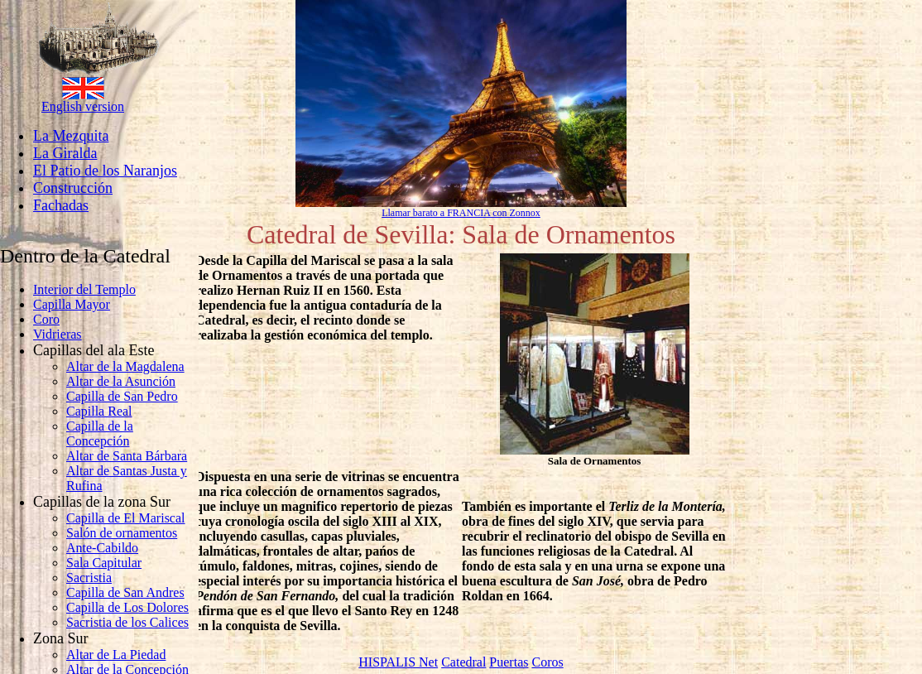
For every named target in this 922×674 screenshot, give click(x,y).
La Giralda (65, 153)
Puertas (508, 662)
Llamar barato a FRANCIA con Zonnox (461, 213)
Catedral (463, 662)
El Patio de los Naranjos (105, 170)
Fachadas (61, 205)
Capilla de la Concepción (99, 433)
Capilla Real (99, 411)
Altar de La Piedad (116, 655)
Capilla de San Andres (125, 592)
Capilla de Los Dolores (127, 607)
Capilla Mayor (71, 304)
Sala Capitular (104, 563)
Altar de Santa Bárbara (126, 456)
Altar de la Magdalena (125, 366)
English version (82, 106)
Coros (547, 662)
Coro (46, 319)
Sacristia (89, 577)
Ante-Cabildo (102, 548)
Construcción (73, 188)
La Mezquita (70, 136)
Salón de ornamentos (121, 533)
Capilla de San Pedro (122, 396)
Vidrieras (57, 334)
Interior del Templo (84, 289)
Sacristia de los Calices (127, 622)
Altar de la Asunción (120, 381)
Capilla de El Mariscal (125, 518)
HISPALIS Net (398, 662)
